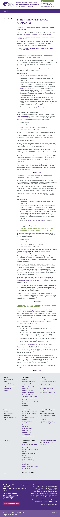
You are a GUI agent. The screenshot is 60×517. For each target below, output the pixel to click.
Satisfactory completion (26, 88)
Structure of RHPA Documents (29, 413)
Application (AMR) (31, 256)
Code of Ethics (26, 426)
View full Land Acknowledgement (48, 504)
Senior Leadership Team (10, 385)
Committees (7, 415)
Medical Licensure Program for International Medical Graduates (37, 310)
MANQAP (43, 411)
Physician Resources (27, 448)
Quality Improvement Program (48, 383)
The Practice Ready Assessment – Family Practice (31, 68)
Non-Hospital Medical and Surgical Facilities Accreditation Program (48, 415)
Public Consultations (27, 428)
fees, (34, 357)
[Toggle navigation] (5, 10)
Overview (24, 379)
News (4, 473)
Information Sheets (27, 430)
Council (5, 381)
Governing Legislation (9, 383)
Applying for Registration (28, 381)
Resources (43, 419)
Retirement (25, 405)
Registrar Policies (26, 424)
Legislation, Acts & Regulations (30, 411)
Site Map (54, 512)
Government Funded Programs (48, 392)
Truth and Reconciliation (10, 386)
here (25, 119)
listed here (50, 211)
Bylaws (24, 415)
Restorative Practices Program (48, 381)
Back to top (38, 172)
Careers (6, 390)
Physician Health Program (49, 440)
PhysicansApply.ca (22, 116)
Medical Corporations (27, 390)
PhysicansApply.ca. (23, 235)
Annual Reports (7, 388)
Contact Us (6, 440)
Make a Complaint (8, 413)
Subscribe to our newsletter (11, 503)
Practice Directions (27, 421)
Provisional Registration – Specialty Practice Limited (31, 45)
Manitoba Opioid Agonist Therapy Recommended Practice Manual (28, 462)
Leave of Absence (26, 400)
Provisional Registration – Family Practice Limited (37, 34)
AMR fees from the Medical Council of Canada (30, 257)
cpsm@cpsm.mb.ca (49, 6)
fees (39, 293)
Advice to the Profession (28, 436)
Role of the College (8, 379)
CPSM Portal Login (47, 1)
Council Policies (26, 423)
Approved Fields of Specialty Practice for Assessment (32, 183)
